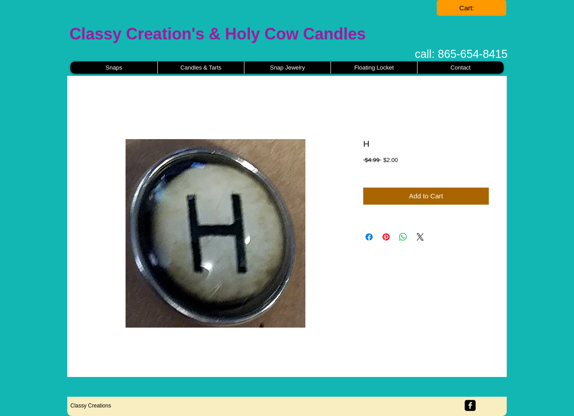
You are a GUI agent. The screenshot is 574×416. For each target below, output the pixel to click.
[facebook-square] (470, 405)
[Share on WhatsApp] (403, 237)
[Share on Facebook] (369, 237)
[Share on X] (420, 237)
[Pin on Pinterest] (386, 237)
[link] (471, 8)
